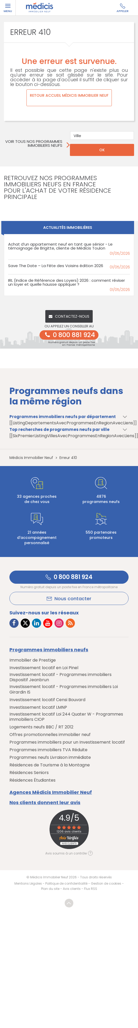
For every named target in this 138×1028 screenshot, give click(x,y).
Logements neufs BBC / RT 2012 (41, 727)
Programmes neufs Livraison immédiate (50, 757)
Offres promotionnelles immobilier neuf (50, 734)
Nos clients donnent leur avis (44, 802)
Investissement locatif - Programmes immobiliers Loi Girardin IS (63, 689)
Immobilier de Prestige (32, 660)
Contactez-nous (69, 316)
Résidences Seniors (29, 772)
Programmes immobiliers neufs (48, 650)
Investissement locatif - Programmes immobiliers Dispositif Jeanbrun (60, 677)
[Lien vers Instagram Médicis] (59, 623)
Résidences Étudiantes (32, 780)
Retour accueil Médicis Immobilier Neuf (69, 95)
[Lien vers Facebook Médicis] (14, 623)
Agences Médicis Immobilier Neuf (50, 792)
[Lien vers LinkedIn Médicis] (36, 623)
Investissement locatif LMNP (38, 707)
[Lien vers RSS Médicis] (70, 623)
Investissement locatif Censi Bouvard (47, 699)
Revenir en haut (69, 903)
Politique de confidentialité (66, 883)
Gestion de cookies (106, 883)
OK (102, 150)
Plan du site (50, 888)
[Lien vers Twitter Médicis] (25, 623)
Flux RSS (90, 888)
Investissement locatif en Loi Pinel (43, 667)
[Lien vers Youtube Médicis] (47, 623)
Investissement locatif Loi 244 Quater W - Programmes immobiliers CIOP (66, 717)
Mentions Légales (28, 883)
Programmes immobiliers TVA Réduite (48, 750)
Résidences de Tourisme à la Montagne (49, 765)
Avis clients (72, 888)
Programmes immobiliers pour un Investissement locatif (67, 742)
